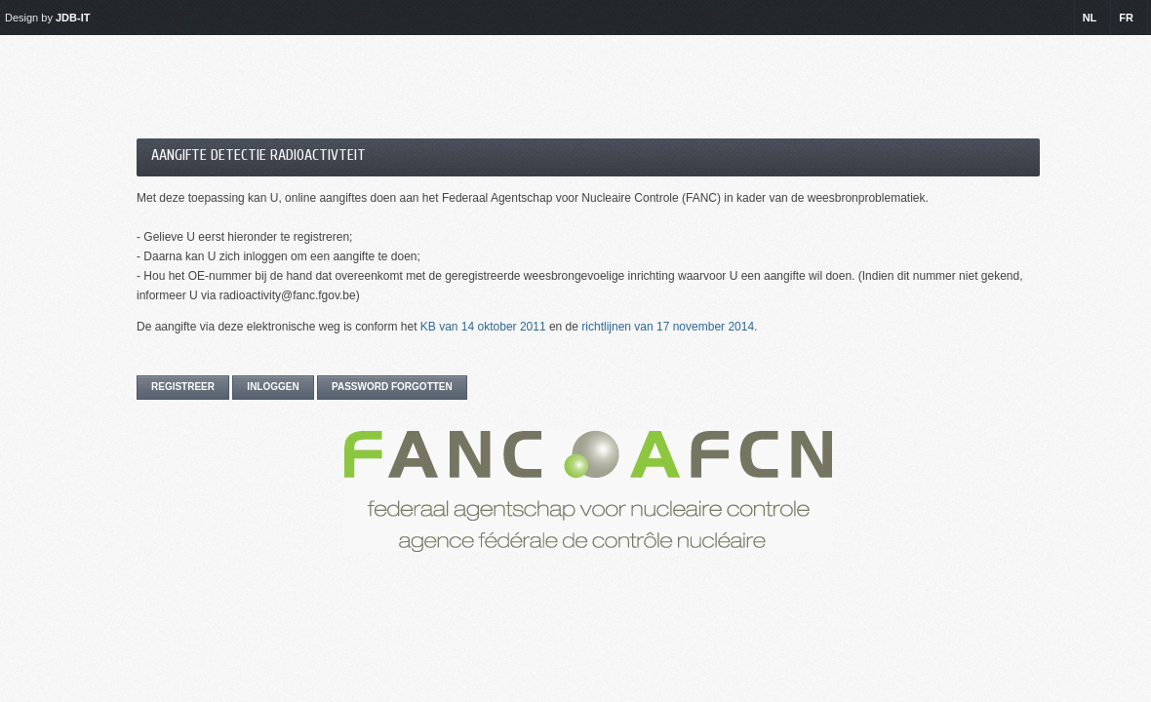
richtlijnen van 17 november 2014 (667, 326)
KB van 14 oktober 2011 (483, 326)
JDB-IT (73, 17)
